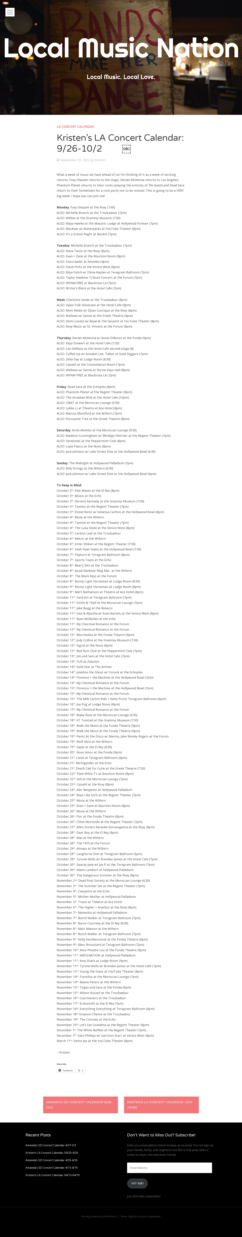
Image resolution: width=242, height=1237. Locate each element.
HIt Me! (137, 1183)
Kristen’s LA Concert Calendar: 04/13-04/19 (53, 1175)
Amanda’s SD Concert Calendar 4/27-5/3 (51, 1145)
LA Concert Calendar (75, 126)
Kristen (100, 160)
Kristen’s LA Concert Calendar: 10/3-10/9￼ (160, 1104)
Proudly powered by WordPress (98, 1216)
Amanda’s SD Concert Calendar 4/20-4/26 (52, 1160)
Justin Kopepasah (151, 1216)
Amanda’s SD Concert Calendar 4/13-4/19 (52, 1167)
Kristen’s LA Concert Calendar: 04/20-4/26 (52, 1153)
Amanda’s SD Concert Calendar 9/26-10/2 (79, 1104)
